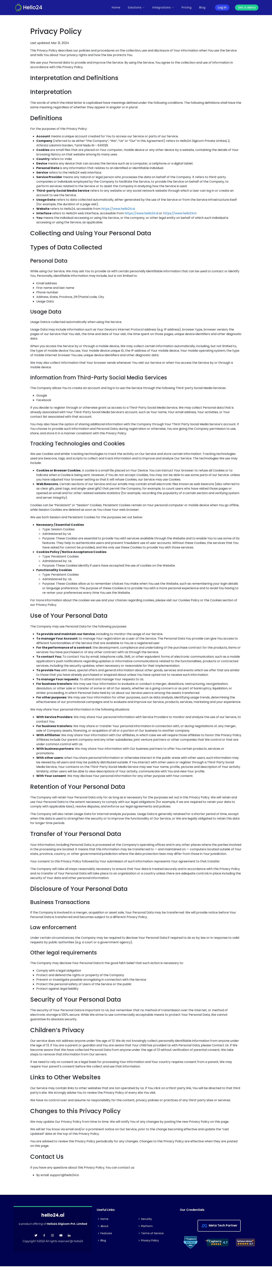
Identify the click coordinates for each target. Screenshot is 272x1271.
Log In (222, 7)
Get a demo (247, 7)
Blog (202, 7)
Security (146, 1219)
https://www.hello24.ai (118, 209)
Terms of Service (152, 1233)
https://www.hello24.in (180, 213)
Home (116, 7)
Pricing (187, 7)
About (104, 1226)
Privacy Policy (150, 1240)
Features (106, 1233)
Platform (147, 1226)
